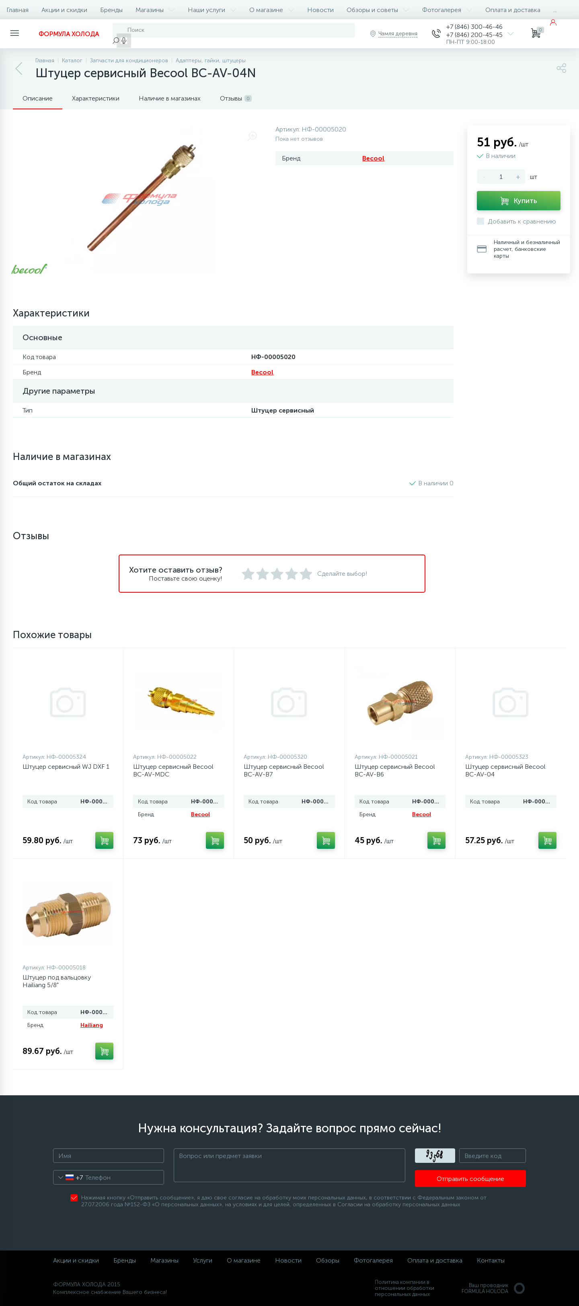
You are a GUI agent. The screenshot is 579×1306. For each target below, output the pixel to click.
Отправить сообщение (470, 1179)
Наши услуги (212, 10)
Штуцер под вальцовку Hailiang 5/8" (57, 981)
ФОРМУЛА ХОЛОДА (69, 34)
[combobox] (68, 1177)
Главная (17, 10)
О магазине (271, 10)
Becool (373, 158)
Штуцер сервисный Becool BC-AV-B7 (284, 770)
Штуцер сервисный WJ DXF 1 (66, 766)
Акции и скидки (64, 10)
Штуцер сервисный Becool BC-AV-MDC (173, 770)
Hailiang (91, 1025)
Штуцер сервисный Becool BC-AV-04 (505, 770)
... (555, 10)
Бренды (111, 10)
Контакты (491, 1260)
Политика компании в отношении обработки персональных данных (404, 1288)
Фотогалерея (447, 10)
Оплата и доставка (512, 10)
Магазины (155, 10)
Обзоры (327, 1260)
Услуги (202, 1260)
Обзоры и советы (378, 10)
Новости (320, 10)
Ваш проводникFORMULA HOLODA (494, 1288)
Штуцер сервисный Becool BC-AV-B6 (395, 770)
